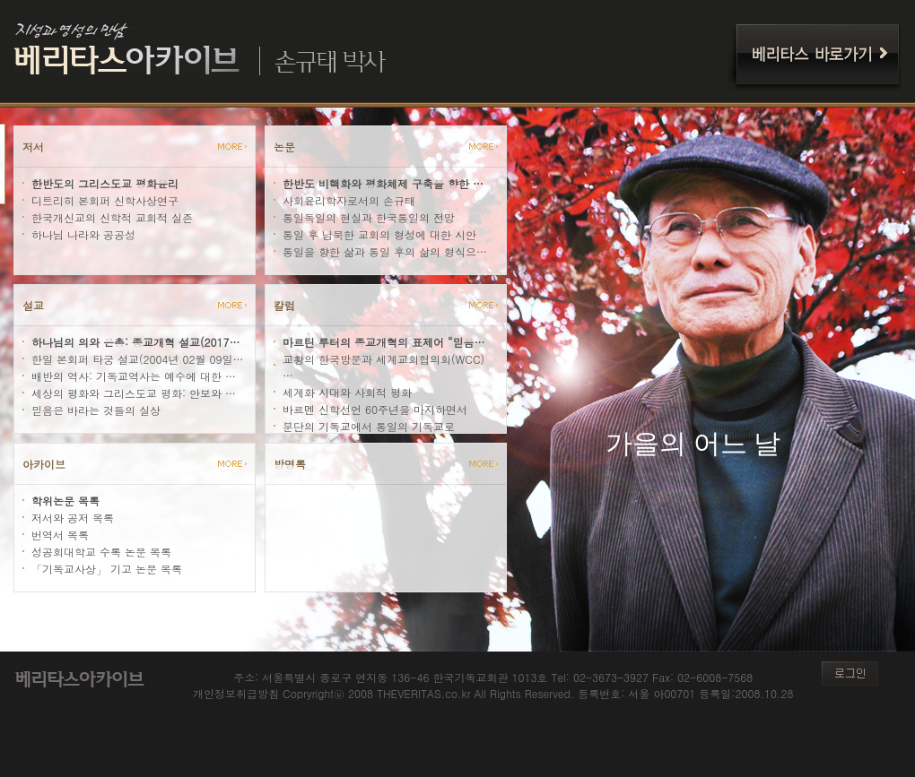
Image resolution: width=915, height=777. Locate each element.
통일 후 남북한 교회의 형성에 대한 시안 (379, 234)
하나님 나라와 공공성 (83, 234)
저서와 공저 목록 (72, 517)
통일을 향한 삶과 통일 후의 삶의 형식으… (385, 251)
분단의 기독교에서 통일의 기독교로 (369, 426)
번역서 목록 (60, 534)
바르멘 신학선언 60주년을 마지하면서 (375, 409)
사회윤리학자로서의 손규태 (349, 200)
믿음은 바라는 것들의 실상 (96, 410)
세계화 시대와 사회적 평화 (347, 392)
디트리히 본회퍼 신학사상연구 (105, 200)
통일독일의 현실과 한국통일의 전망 (369, 217)
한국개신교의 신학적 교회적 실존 (112, 217)
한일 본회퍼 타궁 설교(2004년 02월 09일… (137, 359)
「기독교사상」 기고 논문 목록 (106, 568)
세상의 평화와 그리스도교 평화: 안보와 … (133, 393)
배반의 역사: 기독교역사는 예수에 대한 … (133, 376)
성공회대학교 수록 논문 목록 (101, 551)
